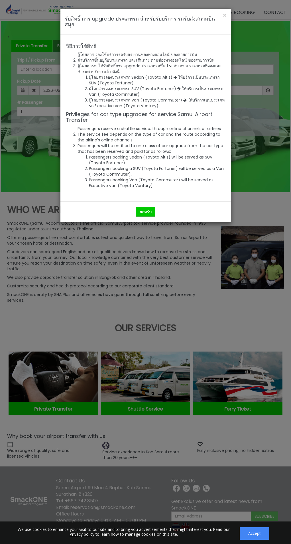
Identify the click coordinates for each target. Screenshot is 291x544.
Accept (254, 533)
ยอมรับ (146, 212)
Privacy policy (82, 534)
